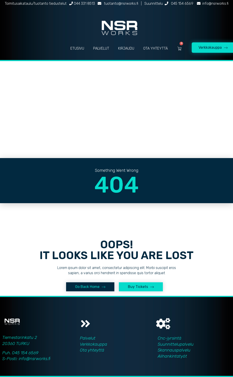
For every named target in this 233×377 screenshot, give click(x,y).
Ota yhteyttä (92, 350)
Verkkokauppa (93, 344)
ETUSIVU (77, 48)
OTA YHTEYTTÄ (155, 48)
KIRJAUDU (126, 48)
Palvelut (87, 338)
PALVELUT (101, 48)
